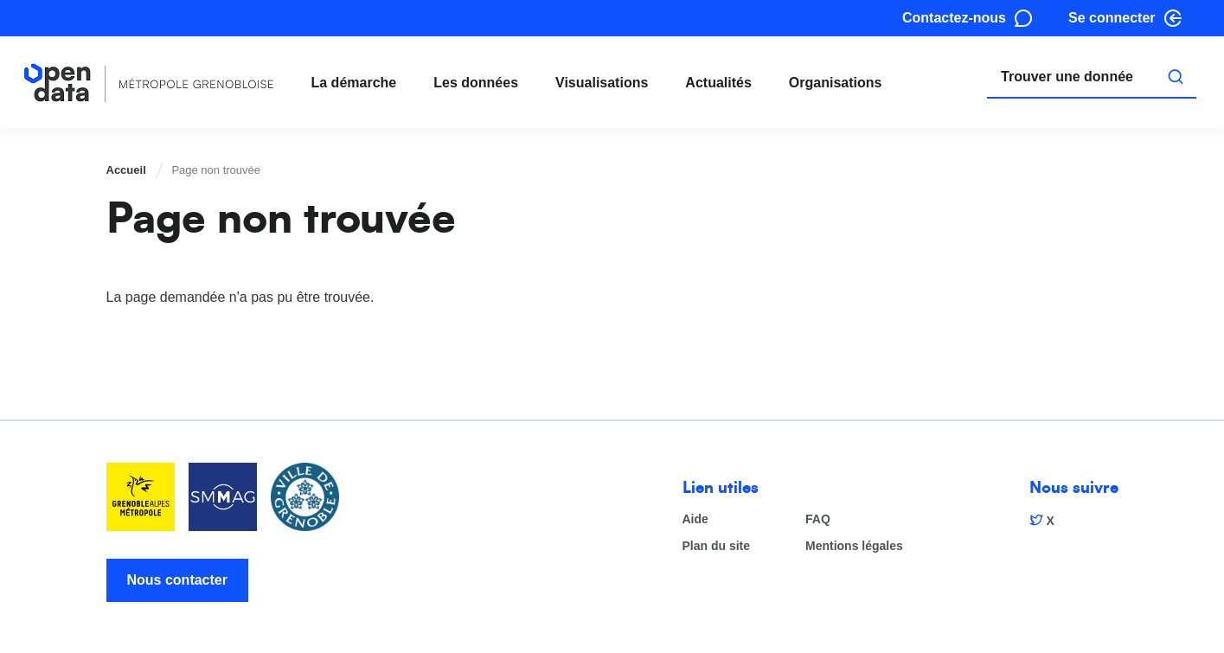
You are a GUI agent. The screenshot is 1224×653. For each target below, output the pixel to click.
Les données (475, 82)
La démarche (354, 82)
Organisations (835, 82)
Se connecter (1111, 17)
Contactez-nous (954, 17)
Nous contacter (177, 580)
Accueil (126, 169)
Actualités (718, 82)
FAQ (817, 519)
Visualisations (601, 82)
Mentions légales (854, 546)
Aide (695, 519)
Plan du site (716, 546)
